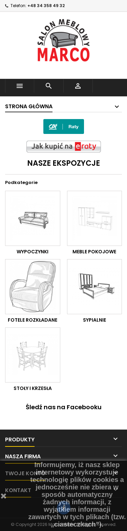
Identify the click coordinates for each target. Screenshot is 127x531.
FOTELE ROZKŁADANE (32, 320)
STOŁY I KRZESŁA (33, 388)
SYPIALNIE (94, 320)
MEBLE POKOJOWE (94, 251)
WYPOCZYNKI (32, 251)
